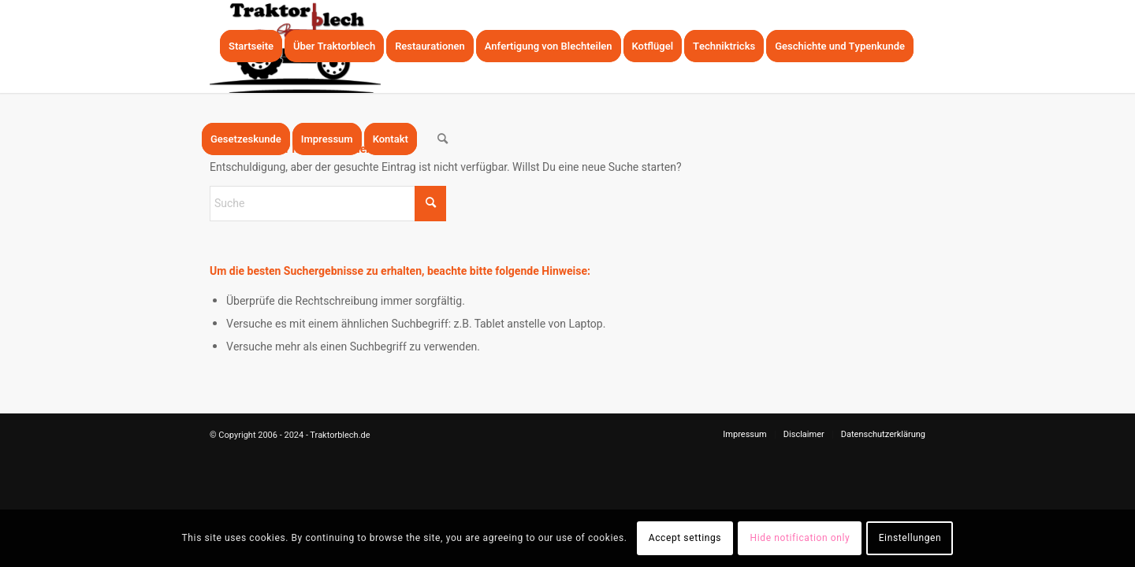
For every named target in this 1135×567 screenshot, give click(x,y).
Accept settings (685, 538)
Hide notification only (800, 538)
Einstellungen (910, 538)
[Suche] (442, 139)
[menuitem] (251, 46)
